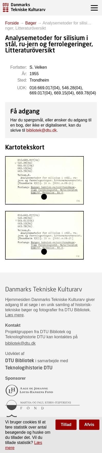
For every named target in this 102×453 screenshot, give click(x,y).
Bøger (30, 23)
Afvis (89, 424)
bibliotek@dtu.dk (41, 130)
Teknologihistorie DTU (28, 367)
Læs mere (14, 315)
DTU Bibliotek (19, 360)
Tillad (66, 424)
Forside (12, 23)
